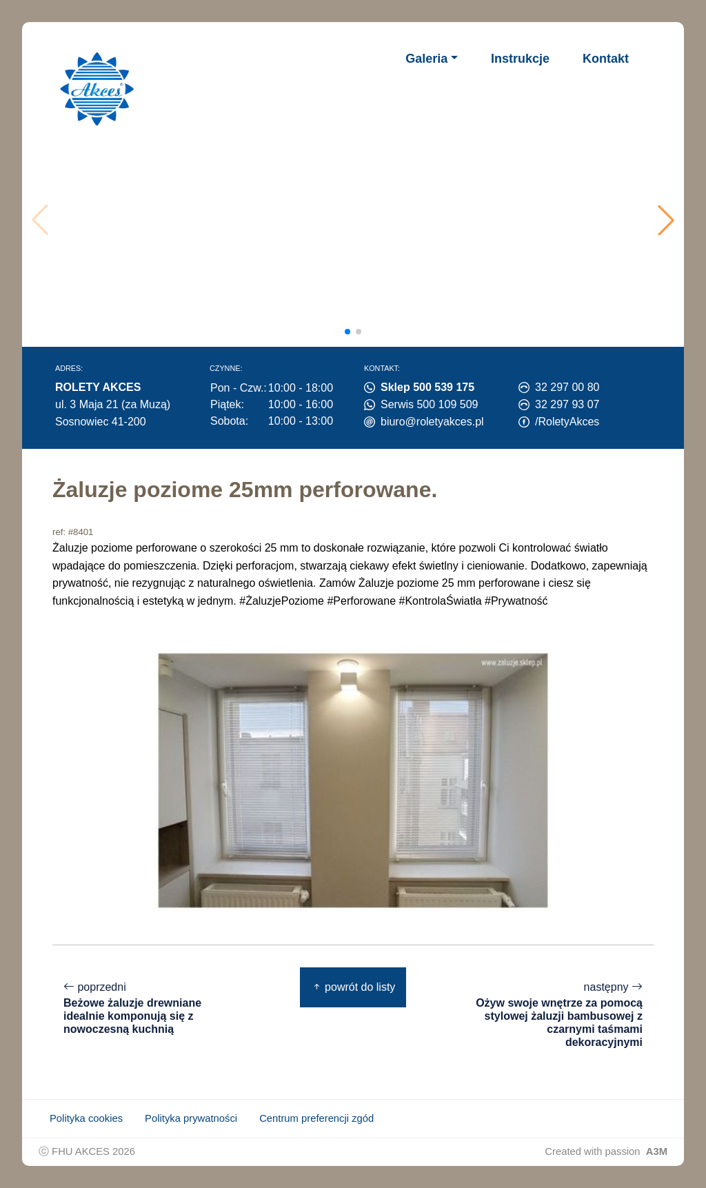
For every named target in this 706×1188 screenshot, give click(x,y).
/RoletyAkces (567, 421)
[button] (666, 220)
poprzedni (148, 1008)
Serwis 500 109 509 (429, 404)
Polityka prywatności (191, 1118)
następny (557, 1015)
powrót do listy (353, 987)
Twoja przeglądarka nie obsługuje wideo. (356, 220)
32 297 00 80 (567, 387)
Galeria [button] (426, 59)
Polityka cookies (86, 1118)
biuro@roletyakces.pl (432, 421)
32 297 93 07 (567, 404)
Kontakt (606, 59)
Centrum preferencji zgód (316, 1118)
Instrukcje (520, 59)
